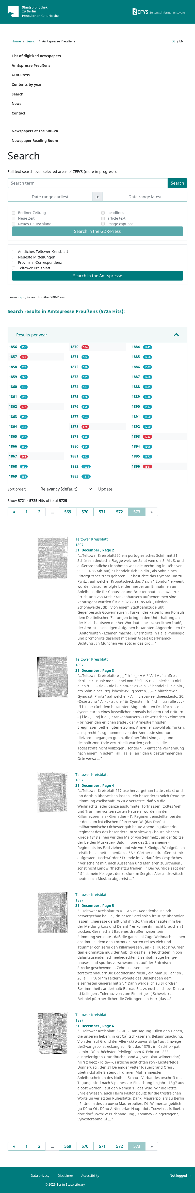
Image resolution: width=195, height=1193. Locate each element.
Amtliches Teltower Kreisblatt (43, 251)
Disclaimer (65, 1175)
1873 (74, 376)
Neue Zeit (26, 218)
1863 (13, 416)
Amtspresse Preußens (31, 65)
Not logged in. (180, 1175)
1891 (136, 416)
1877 (74, 416)
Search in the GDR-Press (97, 231)
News (16, 103)
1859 (13, 376)
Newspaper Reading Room (35, 140)
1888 (136, 386)
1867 (13, 456)
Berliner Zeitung (32, 212)
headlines (115, 212)
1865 (13, 436)
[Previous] (14, 512)
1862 (13, 406)
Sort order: (17, 489)
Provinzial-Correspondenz (40, 262)
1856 (13, 346)
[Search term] (88, 183)
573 (139, 512)
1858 (13, 366)
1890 (136, 406)
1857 (13, 356)
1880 (74, 446)
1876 (74, 406)
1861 (13, 396)
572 (119, 512)
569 (67, 512)
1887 (136, 376)
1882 (74, 466)
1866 (13, 446)
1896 (136, 466)
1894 (136, 446)
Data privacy (40, 1175)
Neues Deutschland (35, 223)
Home (16, 41)
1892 (136, 426)
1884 (136, 346)
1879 (74, 436)
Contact (18, 113)
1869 (13, 476)
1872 (74, 366)
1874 (74, 386)
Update (105, 489)
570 (85, 512)
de (173, 41)
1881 (74, 456)
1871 (74, 356)
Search (31, 41)
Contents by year (27, 84)
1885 (136, 356)
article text (116, 218)
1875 (74, 396)
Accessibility (90, 1175)
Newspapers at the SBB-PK (35, 130)
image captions (120, 223)
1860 (13, 386)
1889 (136, 396)
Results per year (31, 335)
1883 (74, 476)
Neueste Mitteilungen (36, 257)
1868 (13, 466)
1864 (13, 426)
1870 (74, 346)
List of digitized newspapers (36, 55)
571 (102, 512)
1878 (74, 426)
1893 (136, 436)
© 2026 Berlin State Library (65, 1184)
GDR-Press (21, 74)
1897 (79, 544)
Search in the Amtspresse (97, 276)
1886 (136, 366)
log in (21, 297)
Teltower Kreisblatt (34, 268)
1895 (136, 456)
